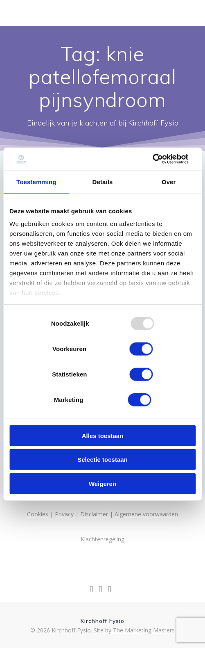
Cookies (37, 514)
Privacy (64, 514)
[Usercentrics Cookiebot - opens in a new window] (153, 159)
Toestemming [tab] (36, 181)
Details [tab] (102, 181)
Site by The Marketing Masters (134, 630)
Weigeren (102, 483)
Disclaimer (94, 514)
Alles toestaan (103, 435)
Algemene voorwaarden (146, 514)
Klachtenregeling (102, 539)
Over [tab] (169, 181)
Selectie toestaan (102, 459)
